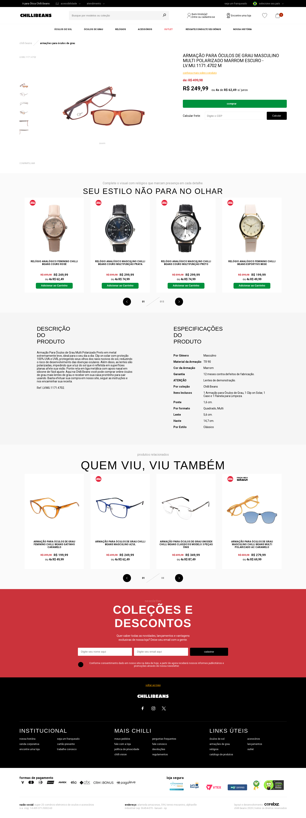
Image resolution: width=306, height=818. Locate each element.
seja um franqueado (235, 3)
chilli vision (120, 754)
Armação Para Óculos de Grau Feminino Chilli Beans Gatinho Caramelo (54, 544)
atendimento (94, 3)
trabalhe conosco (66, 749)
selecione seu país (266, 4)
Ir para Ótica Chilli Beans (36, 3)
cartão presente (66, 744)
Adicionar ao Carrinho (54, 285)
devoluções (158, 749)
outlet (250, 749)
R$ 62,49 (230, 90)
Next (179, 302)
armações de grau (219, 744)
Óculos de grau (93, 29)
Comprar (232, 103)
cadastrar (209, 651)
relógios (213, 749)
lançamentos (254, 744)
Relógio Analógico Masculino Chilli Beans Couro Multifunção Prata (120, 263)
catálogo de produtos (221, 754)
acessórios (253, 738)
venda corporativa (29, 744)
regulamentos (160, 754)
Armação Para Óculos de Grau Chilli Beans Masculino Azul (120, 543)
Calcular (276, 115)
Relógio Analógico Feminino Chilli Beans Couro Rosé (54, 263)
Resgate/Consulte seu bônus (203, 29)
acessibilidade (69, 3)
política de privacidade (126, 749)
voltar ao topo (153, 685)
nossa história (27, 738)
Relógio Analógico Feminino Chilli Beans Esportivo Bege (252, 263)
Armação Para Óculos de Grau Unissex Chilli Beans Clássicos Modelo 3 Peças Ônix (186, 544)
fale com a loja (122, 744)
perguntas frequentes (164, 738)
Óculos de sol (63, 29)
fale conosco (159, 744)
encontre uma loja (29, 749)
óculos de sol (216, 738)
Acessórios (145, 29)
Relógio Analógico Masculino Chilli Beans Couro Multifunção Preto (186, 263)
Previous (127, 302)
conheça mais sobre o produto (200, 73)
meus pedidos (122, 738)
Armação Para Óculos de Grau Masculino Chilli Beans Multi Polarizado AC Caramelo (252, 544)
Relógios (120, 29)
